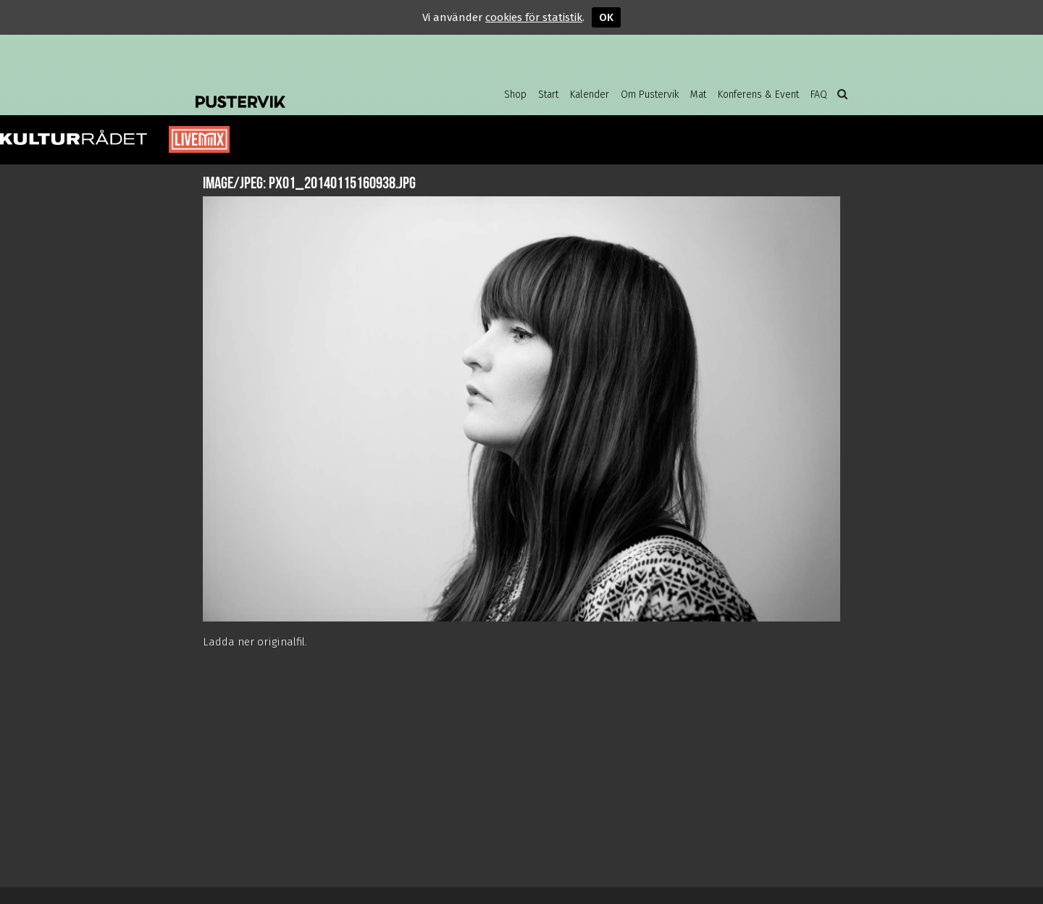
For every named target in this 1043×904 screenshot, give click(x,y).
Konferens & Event (758, 94)
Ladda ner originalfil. (255, 641)
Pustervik (311, 90)
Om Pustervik (650, 94)
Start (548, 94)
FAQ (818, 94)
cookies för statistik (533, 17)
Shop (515, 94)
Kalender (589, 94)
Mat (698, 94)
